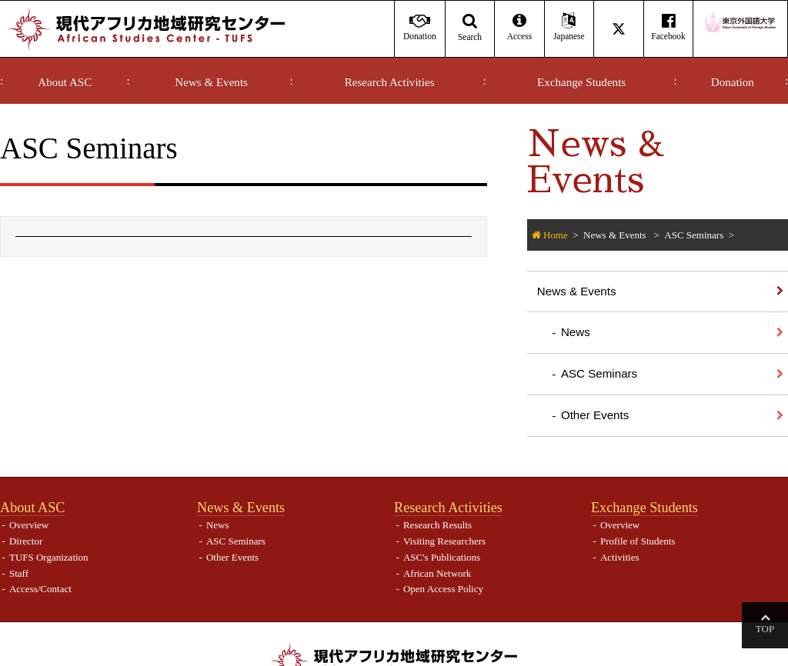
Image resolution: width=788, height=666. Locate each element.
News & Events (211, 82)
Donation (732, 82)
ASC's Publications (441, 557)
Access (519, 27)
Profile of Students (638, 541)
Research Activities (390, 82)
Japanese (569, 27)
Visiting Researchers (444, 541)
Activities (619, 557)
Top (765, 628)
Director (25, 541)
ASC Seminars (693, 235)
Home (555, 235)
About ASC (65, 82)
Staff (18, 573)
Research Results (437, 525)
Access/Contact (40, 588)
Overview (28, 525)
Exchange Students (581, 82)
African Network (437, 573)
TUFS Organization (48, 557)
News (575, 331)
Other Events (595, 414)
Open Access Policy (443, 588)
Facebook (668, 27)
